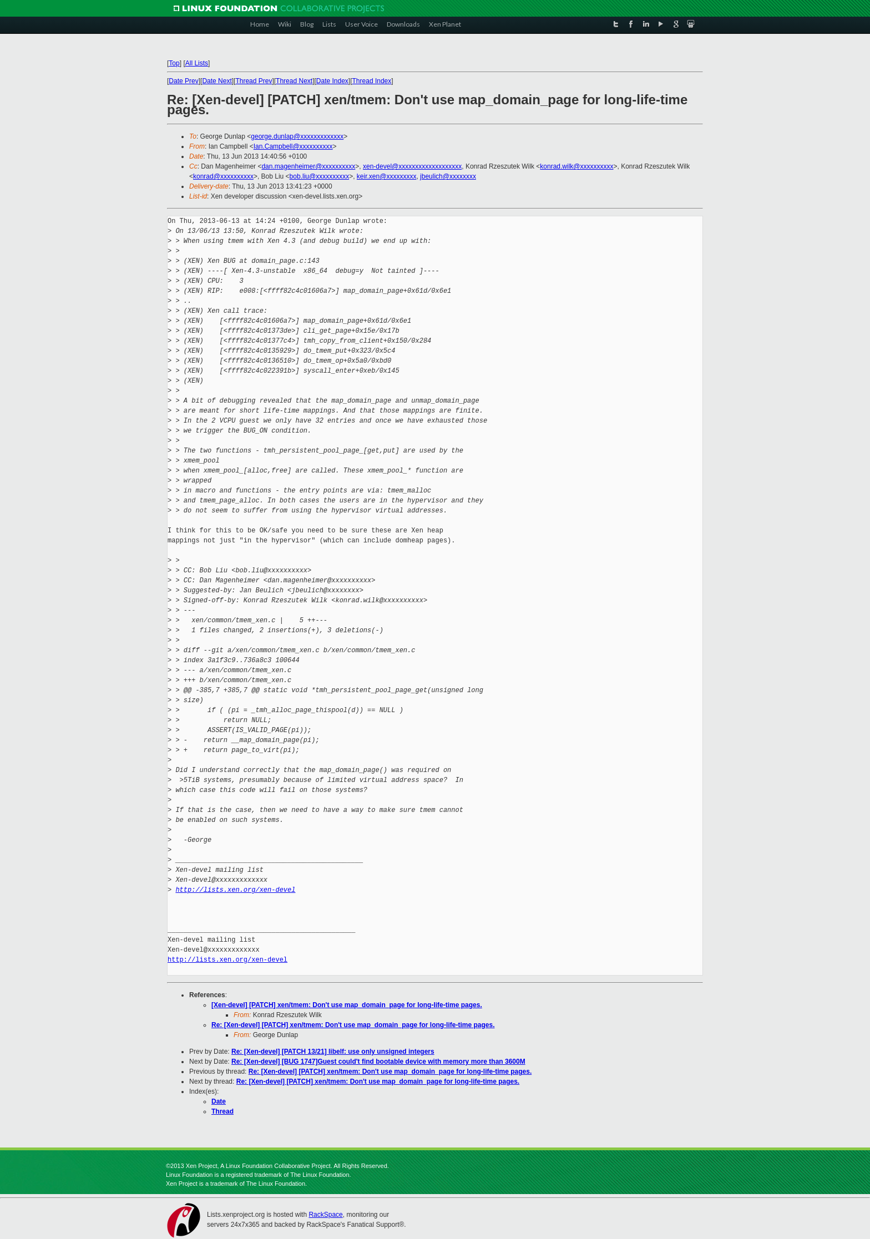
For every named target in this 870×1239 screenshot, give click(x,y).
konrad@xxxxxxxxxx (223, 176)
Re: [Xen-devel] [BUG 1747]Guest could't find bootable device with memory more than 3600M (378, 1061)
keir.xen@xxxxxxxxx (387, 176)
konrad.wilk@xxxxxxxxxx (576, 166)
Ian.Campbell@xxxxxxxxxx (293, 146)
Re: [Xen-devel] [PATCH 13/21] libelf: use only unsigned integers (332, 1051)
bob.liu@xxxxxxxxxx (320, 176)
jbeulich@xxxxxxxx (448, 176)
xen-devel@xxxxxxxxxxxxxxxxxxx (412, 166)
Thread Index (372, 81)
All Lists (196, 63)
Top (174, 63)
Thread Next (294, 81)
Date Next (216, 81)
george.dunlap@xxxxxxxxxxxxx (297, 136)
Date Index (332, 81)
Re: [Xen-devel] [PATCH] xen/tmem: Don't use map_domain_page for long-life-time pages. (352, 1025)
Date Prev (183, 81)
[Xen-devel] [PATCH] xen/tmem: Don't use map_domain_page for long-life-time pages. (346, 1005)
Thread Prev (253, 81)
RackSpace (325, 1214)
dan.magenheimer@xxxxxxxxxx (308, 166)
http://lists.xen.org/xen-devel (235, 890)
